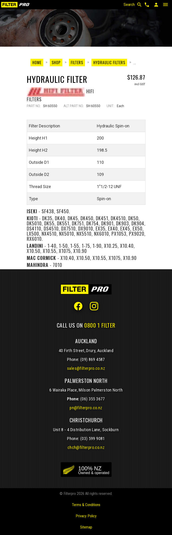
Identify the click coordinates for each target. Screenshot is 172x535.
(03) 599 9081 (92, 438)
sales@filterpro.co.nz (86, 368)
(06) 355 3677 (92, 398)
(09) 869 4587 (92, 359)
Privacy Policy (86, 516)
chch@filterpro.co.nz (86, 447)
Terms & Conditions (86, 505)
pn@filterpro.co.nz (86, 407)
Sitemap (86, 527)
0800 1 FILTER (99, 325)
